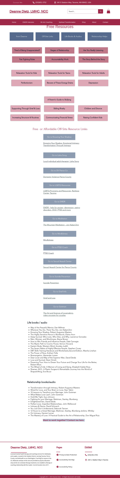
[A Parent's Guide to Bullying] (59, 100)
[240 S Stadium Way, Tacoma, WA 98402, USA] (72, 2)
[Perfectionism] (27, 83)
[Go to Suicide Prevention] (59, 277)
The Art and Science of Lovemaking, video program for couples (58, 314)
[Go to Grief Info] (59, 292)
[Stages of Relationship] (59, 50)
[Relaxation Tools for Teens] (59, 73)
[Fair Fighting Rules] (27, 59)
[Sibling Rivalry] (59, 108)
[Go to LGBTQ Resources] (59, 185)
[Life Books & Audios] (73, 36)
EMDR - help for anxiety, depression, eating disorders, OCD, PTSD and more (61, 208)
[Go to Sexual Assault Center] (59, 261)
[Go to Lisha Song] (59, 155)
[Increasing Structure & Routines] (25, 118)
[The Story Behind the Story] (93, 59)
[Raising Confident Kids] (93, 118)
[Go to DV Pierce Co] (59, 170)
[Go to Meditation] (59, 219)
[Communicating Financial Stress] (59, 118)
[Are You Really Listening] (93, 50)
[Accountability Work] (60, 59)
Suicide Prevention (51, 283)
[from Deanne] (21, 36)
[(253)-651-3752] (91, 455)
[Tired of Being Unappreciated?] (27, 50)
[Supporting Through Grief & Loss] (26, 108)
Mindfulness (48, 240)
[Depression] (93, 83)
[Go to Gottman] (59, 307)
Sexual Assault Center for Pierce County (59, 267)
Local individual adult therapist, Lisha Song (61, 161)
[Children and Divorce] (93, 108)
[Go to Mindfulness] (59, 234)
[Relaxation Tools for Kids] (26, 73)
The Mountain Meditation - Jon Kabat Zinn (61, 225)
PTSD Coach (48, 253)
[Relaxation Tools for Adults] (93, 73)
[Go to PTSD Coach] (59, 247)
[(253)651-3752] (38, 2)
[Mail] (57, 455)
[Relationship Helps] (99, 36)
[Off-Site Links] (47, 36)
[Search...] (81, 11)
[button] (108, 11)
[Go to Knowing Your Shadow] (59, 137)
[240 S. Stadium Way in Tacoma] (96, 460)
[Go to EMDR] (59, 202)
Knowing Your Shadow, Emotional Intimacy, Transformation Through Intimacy (61, 144)
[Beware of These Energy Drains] (60, 83)
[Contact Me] (17, 2)
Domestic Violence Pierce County (57, 177)
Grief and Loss (49, 298)
